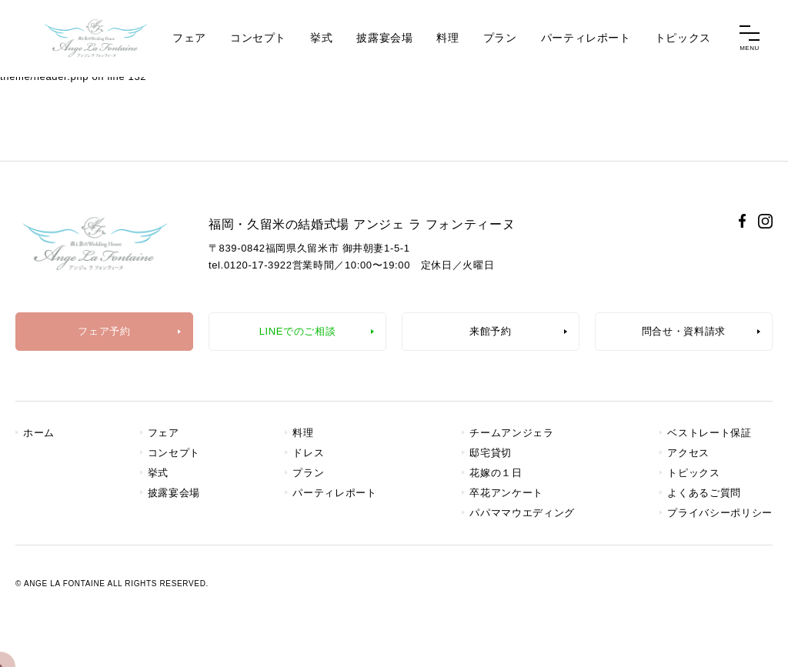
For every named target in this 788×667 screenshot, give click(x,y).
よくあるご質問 (704, 493)
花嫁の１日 (495, 473)
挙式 (321, 38)
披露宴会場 (384, 38)
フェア (189, 38)
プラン (500, 38)
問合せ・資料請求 (684, 331)
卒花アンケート (506, 493)
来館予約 (490, 331)
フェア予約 (104, 331)
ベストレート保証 (709, 433)
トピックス (683, 38)
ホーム (39, 433)
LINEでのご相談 (297, 331)
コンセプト (258, 38)
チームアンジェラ (511, 433)
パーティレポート (586, 38)
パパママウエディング (522, 513)
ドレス (308, 453)
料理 (447, 38)
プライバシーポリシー (720, 513)
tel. (250, 265)
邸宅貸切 (490, 453)
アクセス (688, 453)
